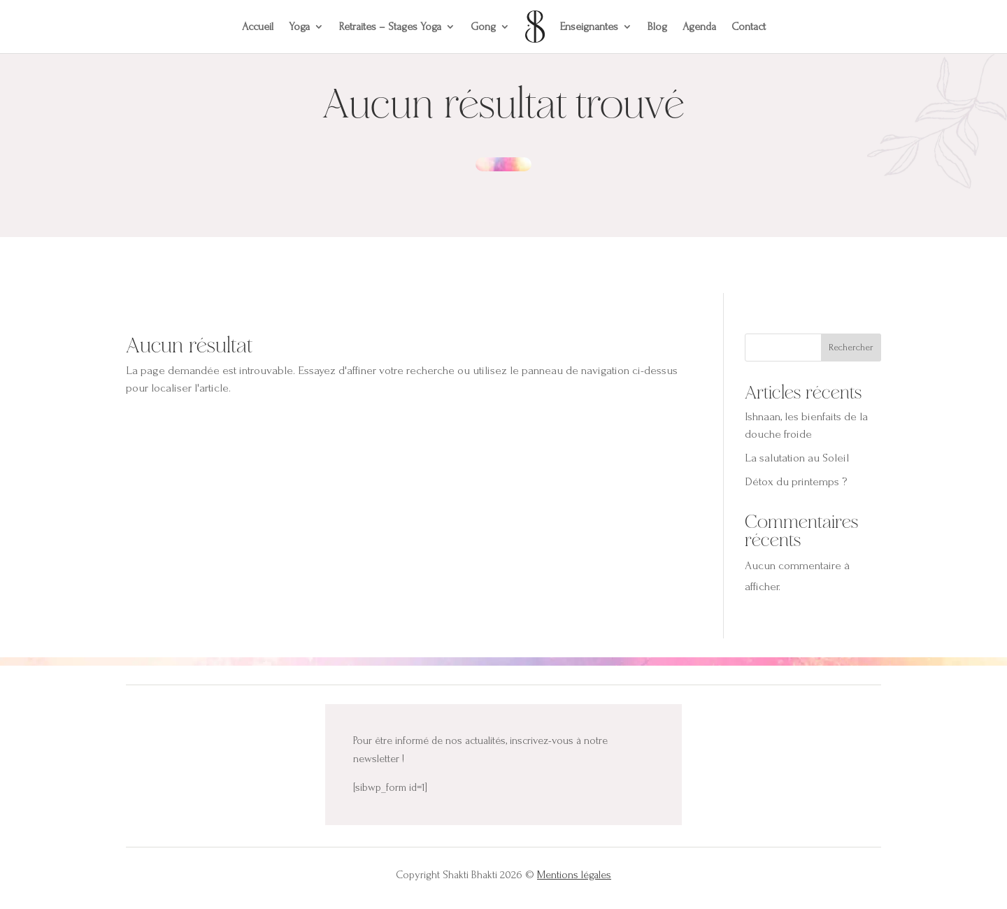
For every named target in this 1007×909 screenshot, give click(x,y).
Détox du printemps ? (796, 481)
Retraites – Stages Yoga (390, 26)
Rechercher (851, 347)
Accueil (257, 26)
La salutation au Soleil (797, 457)
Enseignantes (589, 26)
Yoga (299, 26)
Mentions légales (574, 874)
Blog (657, 26)
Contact (748, 26)
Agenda (699, 26)
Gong (483, 26)
